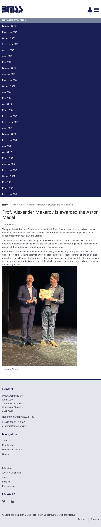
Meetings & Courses (12, 449)
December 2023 (9, 116)
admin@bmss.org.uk (15, 426)
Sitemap (95, 519)
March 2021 (7, 188)
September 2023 (10, 122)
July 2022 (6, 146)
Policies (6, 481)
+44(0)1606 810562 (14, 422)
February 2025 (9, 68)
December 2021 (9, 170)
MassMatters (8, 486)
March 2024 (7, 110)
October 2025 (8, 38)
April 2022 (7, 152)
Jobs (4, 477)
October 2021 (8, 176)
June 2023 (7, 128)
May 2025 (7, 62)
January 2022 (8, 164)
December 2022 (9, 140)
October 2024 (8, 86)
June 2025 (7, 56)
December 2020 (9, 194)
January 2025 (8, 74)
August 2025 (8, 50)
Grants (5, 454)
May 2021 (7, 182)
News (15, 204)
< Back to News (10, 369)
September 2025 (10, 44)
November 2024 (9, 80)
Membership (8, 445)
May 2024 (7, 98)
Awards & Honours (11, 472)
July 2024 (6, 92)
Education (7, 468)
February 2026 (9, 26)
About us (6, 440)
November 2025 (9, 32)
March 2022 (7, 158)
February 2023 (9, 134)
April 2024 (7, 104)
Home (5, 204)
